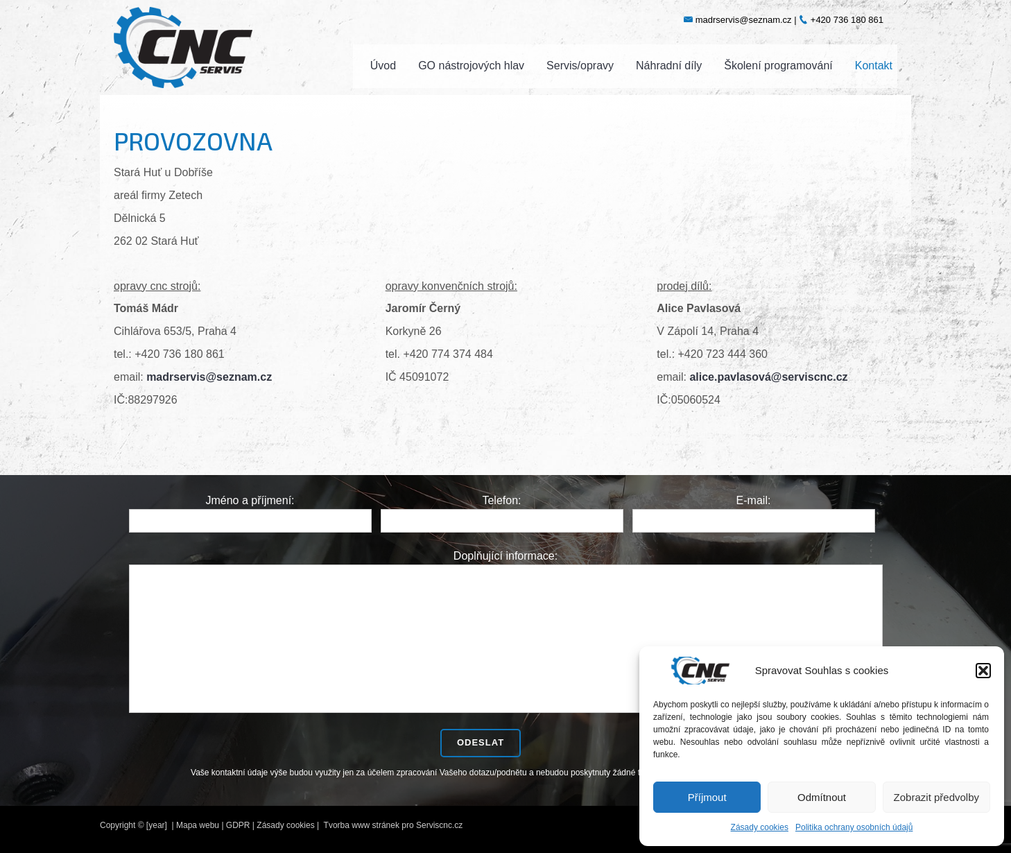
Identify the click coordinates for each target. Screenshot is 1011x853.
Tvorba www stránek (361, 825)
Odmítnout (821, 797)
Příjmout (707, 797)
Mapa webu (197, 825)
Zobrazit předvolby (936, 797)
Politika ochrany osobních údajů (854, 827)
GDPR (238, 825)
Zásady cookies (759, 827)
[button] (983, 671)
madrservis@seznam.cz (209, 377)
